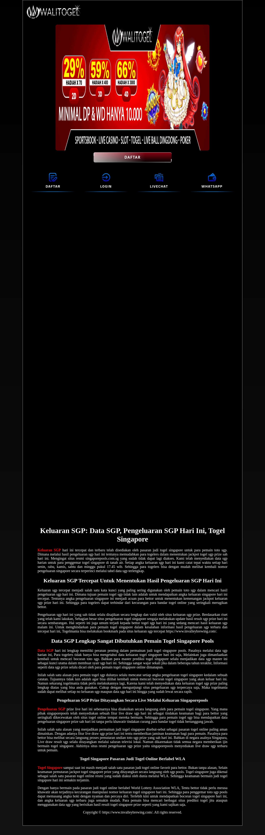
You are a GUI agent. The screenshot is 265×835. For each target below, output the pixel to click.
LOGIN (106, 186)
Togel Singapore (49, 768)
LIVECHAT (159, 186)
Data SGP (45, 650)
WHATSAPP (211, 186)
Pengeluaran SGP (51, 709)
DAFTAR (133, 157)
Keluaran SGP (49, 550)
